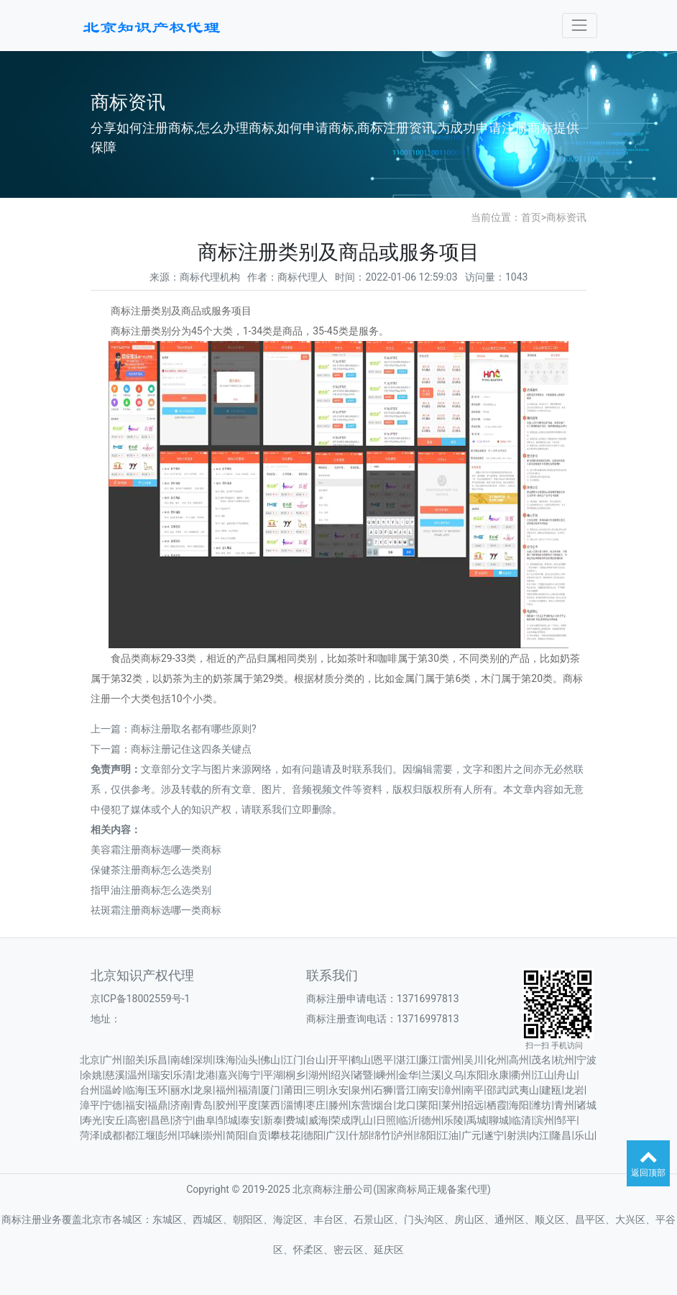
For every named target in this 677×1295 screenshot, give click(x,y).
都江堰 (140, 1135)
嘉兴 (228, 1075)
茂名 (541, 1059)
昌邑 (160, 1120)
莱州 (451, 1105)
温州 (137, 1075)
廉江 (428, 1059)
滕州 (338, 1105)
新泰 (273, 1120)
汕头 (248, 1059)
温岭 (112, 1090)
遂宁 (494, 1135)
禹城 (476, 1120)
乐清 (182, 1075)
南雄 (180, 1059)
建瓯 (551, 1090)
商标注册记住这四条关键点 (191, 749)
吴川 (474, 1059)
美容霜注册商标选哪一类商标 (156, 849)
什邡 (359, 1135)
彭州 (167, 1135)
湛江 (406, 1059)
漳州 (451, 1090)
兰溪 (431, 1075)
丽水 (180, 1090)
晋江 (406, 1090)
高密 (137, 1120)
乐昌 (157, 1059)
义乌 (453, 1075)
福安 (135, 1105)
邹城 (228, 1120)
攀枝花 (285, 1135)
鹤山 (361, 1059)
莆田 (293, 1090)
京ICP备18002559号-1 (140, 998)
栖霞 (497, 1105)
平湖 (273, 1075)
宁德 (112, 1105)
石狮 (383, 1090)
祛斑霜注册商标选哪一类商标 (156, 910)
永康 (499, 1075)
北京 (90, 1059)
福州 (226, 1090)
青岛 (203, 1105)
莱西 (270, 1105)
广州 (112, 1059)
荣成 (341, 1120)
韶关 (135, 1059)
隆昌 (561, 1135)
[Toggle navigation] (579, 25)
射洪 (517, 1135)
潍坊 (541, 1105)
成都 (112, 1135)
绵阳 (426, 1135)
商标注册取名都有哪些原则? (194, 729)
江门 (293, 1059)
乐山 (584, 1135)
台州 (90, 1090)
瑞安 (160, 1075)
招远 (474, 1105)
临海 (135, 1090)
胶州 (226, 1105)
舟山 (566, 1075)
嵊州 (386, 1075)
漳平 (90, 1105)
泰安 (250, 1120)
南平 (474, 1090)
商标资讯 (566, 217)
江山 (544, 1075)
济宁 (182, 1120)
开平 (338, 1059)
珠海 (226, 1059)
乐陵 (453, 1120)
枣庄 (315, 1105)
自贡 (258, 1135)
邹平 (566, 1120)
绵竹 (381, 1135)
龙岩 (574, 1090)
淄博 (293, 1105)
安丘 (115, 1120)
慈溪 (115, 1075)
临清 (521, 1120)
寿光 (92, 1120)
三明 (315, 1090)
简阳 (236, 1135)
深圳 (203, 1059)
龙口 (406, 1105)
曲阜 (205, 1120)
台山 (315, 1059)
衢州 (521, 1075)
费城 (295, 1120)
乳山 (363, 1120)
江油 (448, 1135)
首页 (531, 217)
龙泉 (203, 1090)
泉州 (361, 1090)
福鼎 (157, 1105)
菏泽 (90, 1135)
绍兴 (341, 1075)
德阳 (313, 1135)
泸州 (403, 1135)
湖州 (318, 1075)
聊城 (499, 1120)
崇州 (213, 1135)
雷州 (451, 1059)
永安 (338, 1090)
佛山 (270, 1059)
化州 (497, 1059)
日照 (386, 1120)
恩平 (383, 1059)
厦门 (270, 1090)
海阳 (519, 1105)
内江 (539, 1135)
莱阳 (428, 1105)
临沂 (408, 1120)
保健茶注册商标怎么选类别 (151, 870)
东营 (361, 1105)
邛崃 (190, 1135)
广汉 (336, 1135)
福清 (248, 1090)
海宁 (250, 1075)
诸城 (586, 1105)
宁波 (586, 1059)
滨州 (544, 1120)
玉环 (157, 1090)
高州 (519, 1059)
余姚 (92, 1075)
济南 (180, 1105)
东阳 (476, 1075)
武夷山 (524, 1090)
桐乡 (295, 1075)
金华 (408, 1075)
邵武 (497, 1090)
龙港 (205, 1075)
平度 (248, 1105)
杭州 (564, 1059)
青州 (564, 1105)
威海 (318, 1120)
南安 (428, 1090)
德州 (431, 1120)
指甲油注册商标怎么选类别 (151, 890)
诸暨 (363, 1075)
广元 (471, 1135)
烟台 (383, 1105)
